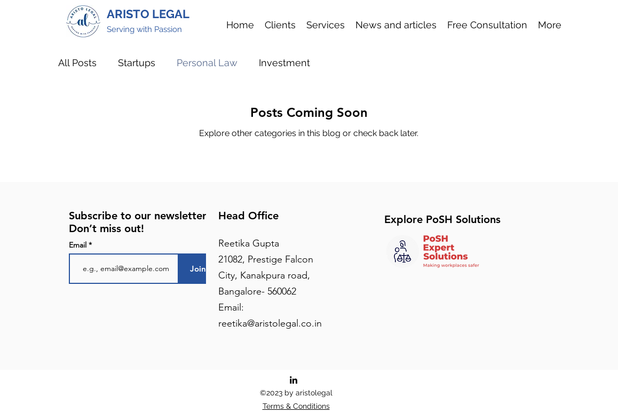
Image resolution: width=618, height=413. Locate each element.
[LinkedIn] (293, 380)
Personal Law (207, 62)
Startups (136, 62)
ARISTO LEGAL (148, 14)
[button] (325, 25)
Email (79, 245)
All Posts (77, 62)
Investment (284, 62)
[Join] (198, 268)
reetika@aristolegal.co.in (270, 323)
